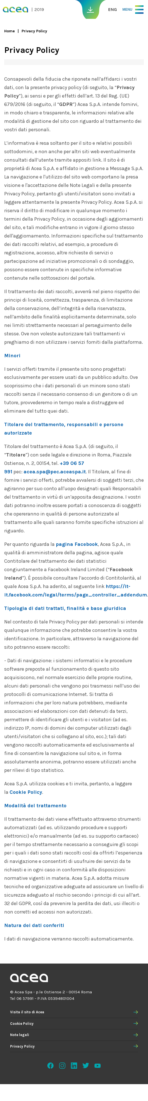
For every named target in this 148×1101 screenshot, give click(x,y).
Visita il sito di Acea (27, 1012)
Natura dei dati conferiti (34, 925)
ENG (112, 9)
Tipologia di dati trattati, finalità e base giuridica (65, 608)
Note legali (19, 1035)
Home (9, 31)
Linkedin (74, 1065)
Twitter (85, 1065)
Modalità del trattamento (35, 805)
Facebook (50, 1065)
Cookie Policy (22, 1023)
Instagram (62, 1065)
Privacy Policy (22, 1046)
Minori (12, 355)
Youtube (97, 1065)
